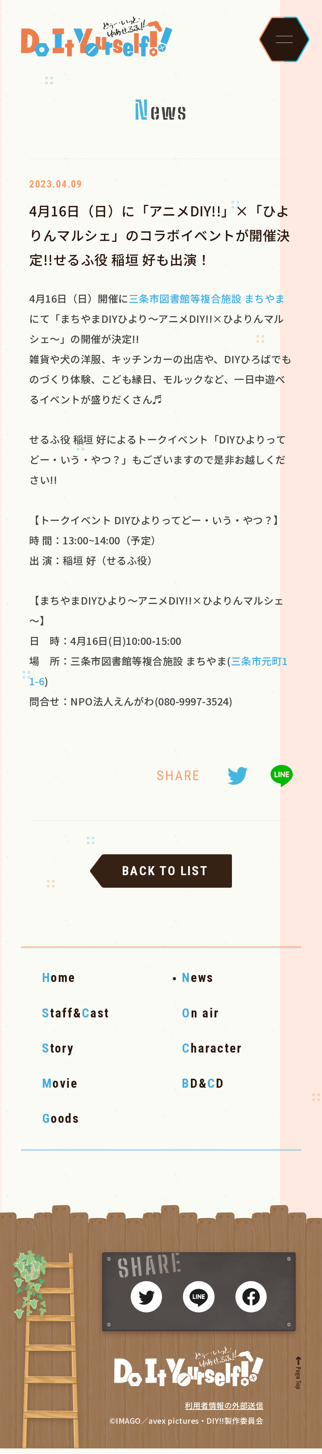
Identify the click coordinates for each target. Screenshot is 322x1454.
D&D (203, 1089)
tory (58, 1053)
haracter (212, 1053)
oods (61, 1124)
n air (200, 1018)
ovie (60, 1089)
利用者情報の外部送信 (224, 1411)
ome (59, 983)
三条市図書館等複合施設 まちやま (207, 304)
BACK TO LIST (165, 876)
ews (198, 983)
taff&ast (76, 1018)
